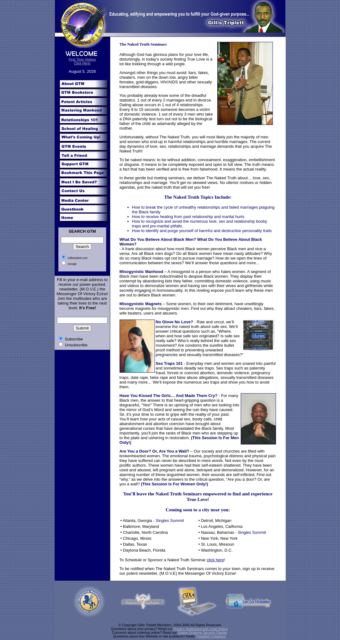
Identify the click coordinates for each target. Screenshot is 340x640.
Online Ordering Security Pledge (202, 632)
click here (215, 560)
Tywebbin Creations (211, 636)
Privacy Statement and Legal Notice (201, 629)
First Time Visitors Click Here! (82, 61)
